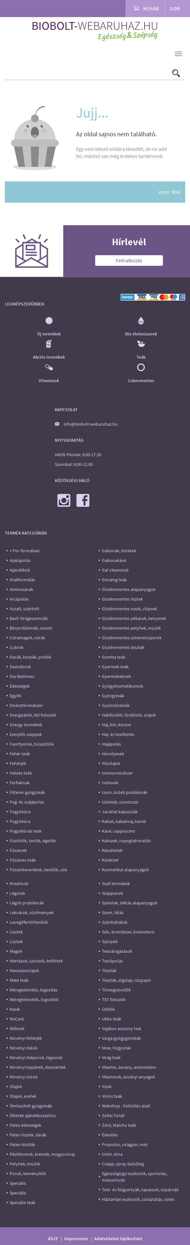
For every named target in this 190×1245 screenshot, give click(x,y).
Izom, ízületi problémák (124, 792)
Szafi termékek (116, 883)
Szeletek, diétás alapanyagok (129, 903)
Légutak (17, 893)
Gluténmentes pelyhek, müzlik (131, 628)
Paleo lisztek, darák (28, 1135)
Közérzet (110, 860)
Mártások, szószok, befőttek (36, 961)
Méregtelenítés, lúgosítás (33, 990)
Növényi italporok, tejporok (36, 1057)
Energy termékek (26, 725)
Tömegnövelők (116, 990)
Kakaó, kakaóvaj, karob (124, 821)
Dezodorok (20, 667)
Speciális (18, 1183)
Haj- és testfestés (118, 734)
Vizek (107, 1086)
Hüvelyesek (113, 754)
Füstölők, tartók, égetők (33, 841)
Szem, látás (113, 912)
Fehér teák (20, 754)
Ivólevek (110, 783)
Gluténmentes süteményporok (132, 638)
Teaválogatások (117, 951)
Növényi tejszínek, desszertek (38, 1067)
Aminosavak (21, 589)
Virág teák (111, 1057)
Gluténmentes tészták (123, 647)
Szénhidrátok (114, 922)
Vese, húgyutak (116, 1048)
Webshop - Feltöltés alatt (126, 1106)
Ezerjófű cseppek (26, 734)
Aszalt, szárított (24, 609)
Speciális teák (22, 1202)
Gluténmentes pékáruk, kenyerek (134, 618)
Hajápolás (111, 744)
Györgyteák (113, 696)
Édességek (20, 686)
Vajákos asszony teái (121, 1028)
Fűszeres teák (23, 860)
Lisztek (16, 932)
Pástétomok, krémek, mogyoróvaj (42, 1154)
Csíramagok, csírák (27, 638)
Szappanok (112, 893)
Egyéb (15, 696)
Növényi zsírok (24, 1077)
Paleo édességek (25, 1125)
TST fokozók (113, 999)
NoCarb (17, 1019)
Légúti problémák (27, 903)
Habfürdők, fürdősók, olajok (129, 715)
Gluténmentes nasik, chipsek (129, 609)
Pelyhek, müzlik (25, 1164)
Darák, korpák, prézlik (30, 657)
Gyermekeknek (116, 676)
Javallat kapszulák (120, 812)
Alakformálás (22, 580)
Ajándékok (20, 570)
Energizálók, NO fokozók (33, 715)
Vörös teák (112, 1096)
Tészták (109, 970)
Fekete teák (21, 773)
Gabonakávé (114, 560)
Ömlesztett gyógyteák (31, 1106)
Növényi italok (23, 1048)
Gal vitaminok (115, 570)
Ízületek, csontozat (120, 802)
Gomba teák (113, 657)
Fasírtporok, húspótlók (32, 744)
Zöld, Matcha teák (119, 1125)
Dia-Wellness (22, 676)
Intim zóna (112, 1154)
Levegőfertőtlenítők (29, 922)
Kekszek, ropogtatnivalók (126, 841)
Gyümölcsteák (116, 705)
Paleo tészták (22, 1144)
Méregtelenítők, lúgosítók (34, 999)
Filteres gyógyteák (27, 792)
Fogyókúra (20, 812)
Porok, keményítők (28, 1173)
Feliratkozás (129, 260)
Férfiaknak (20, 783)
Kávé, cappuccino (118, 831)
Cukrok (17, 647)
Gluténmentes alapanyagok (128, 589)
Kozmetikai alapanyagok (125, 870)
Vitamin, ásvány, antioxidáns (129, 1067)
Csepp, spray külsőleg (123, 1164)
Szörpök (110, 941)
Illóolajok (111, 763)
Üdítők (108, 1009)
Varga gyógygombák (121, 1038)
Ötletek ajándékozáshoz (33, 1115)
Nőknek (17, 1028)
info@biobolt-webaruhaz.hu (91, 424)
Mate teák (19, 980)
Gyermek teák (115, 667)
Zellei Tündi (113, 1115)
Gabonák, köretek (119, 551)
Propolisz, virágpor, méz (125, 1144)
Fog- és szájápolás (27, 802)
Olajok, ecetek (23, 1096)
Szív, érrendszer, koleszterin (128, 932)
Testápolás (112, 961)
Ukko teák (111, 1019)
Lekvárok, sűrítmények (32, 912)
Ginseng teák (114, 580)
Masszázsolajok (24, 970)
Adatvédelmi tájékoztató (118, 1238)
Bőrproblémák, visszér (31, 628)
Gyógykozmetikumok (122, 686)
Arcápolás (19, 599)
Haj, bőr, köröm (116, 725)
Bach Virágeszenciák (29, 618)
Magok (16, 951)
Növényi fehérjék (26, 1038)
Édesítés (110, 1135)
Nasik (15, 1009)
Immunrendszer (117, 773)
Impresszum (76, 1238)
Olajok (16, 1086)
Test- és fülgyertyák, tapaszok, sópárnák (140, 1189)
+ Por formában (25, 551)
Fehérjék (18, 763)
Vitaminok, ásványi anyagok (128, 1077)
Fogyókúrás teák (26, 831)
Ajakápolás (20, 560)
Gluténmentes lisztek (122, 599)
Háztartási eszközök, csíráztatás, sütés (138, 1199)
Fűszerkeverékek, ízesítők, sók (38, 870)
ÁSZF (53, 1238)
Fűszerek (18, 850)
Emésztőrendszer (26, 705)
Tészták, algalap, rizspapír (126, 980)
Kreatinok (19, 883)
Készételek (112, 850)
